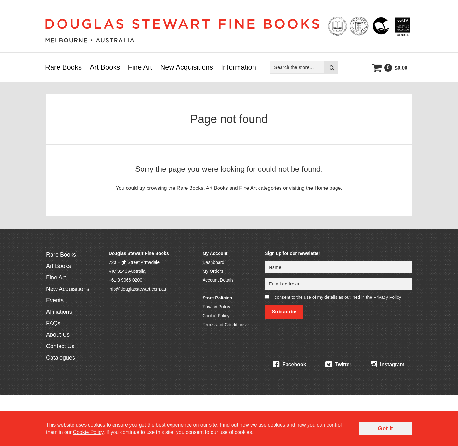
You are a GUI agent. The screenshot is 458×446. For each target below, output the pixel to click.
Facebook (289, 364)
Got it (385, 428)
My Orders (213, 271)
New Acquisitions (186, 67)
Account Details (218, 280)
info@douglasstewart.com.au (137, 289)
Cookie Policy (216, 315)
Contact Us (60, 346)
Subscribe (284, 311)
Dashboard (214, 262)
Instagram (388, 364)
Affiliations (59, 312)
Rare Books (63, 67)
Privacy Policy (216, 306)
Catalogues (60, 357)
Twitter (338, 364)
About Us (58, 335)
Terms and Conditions (224, 324)
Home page (328, 188)
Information (238, 67)
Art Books (105, 67)
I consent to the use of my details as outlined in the (336, 297)
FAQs (53, 323)
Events (55, 300)
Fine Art (140, 67)
